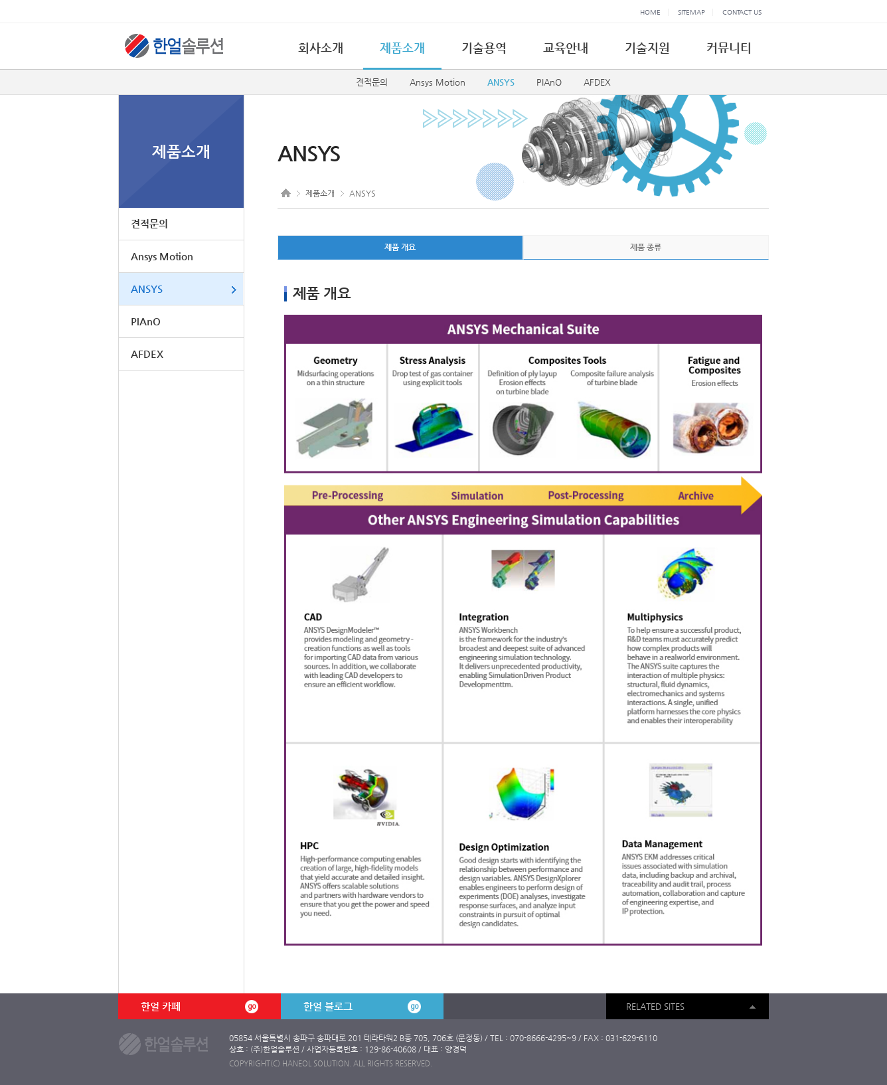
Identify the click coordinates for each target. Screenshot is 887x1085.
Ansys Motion (437, 82)
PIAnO (549, 82)
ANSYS (501, 82)
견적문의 (372, 82)
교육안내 (565, 47)
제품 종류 (645, 247)
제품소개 (402, 47)
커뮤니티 (729, 47)
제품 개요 (400, 247)
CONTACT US (742, 12)
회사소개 (320, 47)
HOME (650, 12)
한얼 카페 (199, 1006)
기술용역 (484, 47)
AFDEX (597, 82)
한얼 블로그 (361, 1006)
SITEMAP (691, 12)
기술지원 (647, 47)
